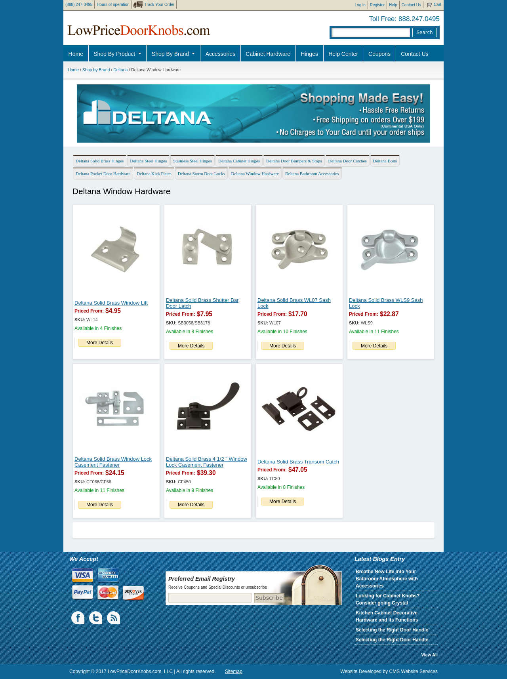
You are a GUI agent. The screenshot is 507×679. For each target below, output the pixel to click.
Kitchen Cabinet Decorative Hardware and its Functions (387, 616)
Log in (360, 5)
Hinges (309, 54)
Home (76, 54)
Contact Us (411, 5)
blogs (114, 618)
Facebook (78, 618)
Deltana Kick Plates (154, 173)
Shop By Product (115, 54)
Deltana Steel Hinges (148, 160)
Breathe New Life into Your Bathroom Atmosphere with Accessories (387, 579)
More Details (99, 342)
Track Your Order (160, 4)
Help (393, 5)
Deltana (120, 69)
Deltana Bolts (385, 160)
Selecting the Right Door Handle (392, 630)
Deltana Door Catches (347, 160)
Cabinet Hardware (268, 54)
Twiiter (96, 618)
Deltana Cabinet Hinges (239, 160)
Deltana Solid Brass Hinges (100, 160)
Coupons (379, 54)
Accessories (220, 54)
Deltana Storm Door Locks (201, 173)
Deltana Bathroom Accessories (312, 173)
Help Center (343, 54)
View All (429, 655)
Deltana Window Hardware (255, 173)
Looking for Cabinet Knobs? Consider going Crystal (387, 599)
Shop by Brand (96, 69)
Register (377, 5)
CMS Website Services (413, 671)
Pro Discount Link (461, 73)
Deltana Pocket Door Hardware (103, 173)
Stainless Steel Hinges (192, 160)
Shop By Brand (171, 54)
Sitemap (233, 671)
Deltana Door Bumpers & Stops (294, 160)
